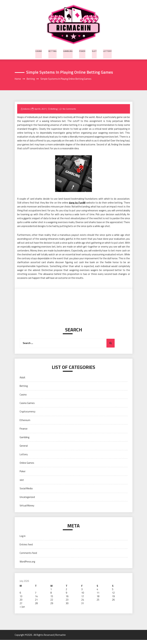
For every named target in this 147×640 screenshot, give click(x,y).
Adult (22, 377)
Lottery (107, 50)
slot (94, 50)
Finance (23, 429)
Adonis (26, 109)
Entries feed (26, 544)
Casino (39, 50)
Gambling (68, 50)
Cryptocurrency (27, 412)
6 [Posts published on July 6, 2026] (20, 593)
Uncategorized (27, 497)
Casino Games (27, 403)
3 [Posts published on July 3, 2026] (82, 589)
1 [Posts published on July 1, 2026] (51, 589)
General (24, 446)
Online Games (27, 463)
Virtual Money (27, 506)
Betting (53, 50)
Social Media (26, 488)
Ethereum (25, 420)
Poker (82, 50)
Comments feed (28, 553)
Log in (23, 536)
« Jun (22, 607)
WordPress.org (27, 562)
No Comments (69, 109)
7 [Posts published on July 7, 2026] (35, 593)
